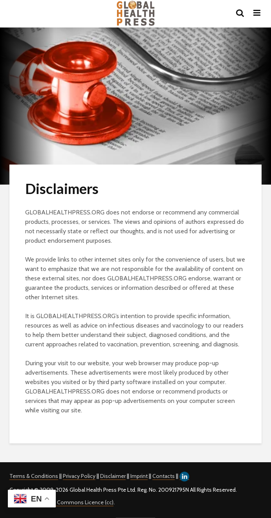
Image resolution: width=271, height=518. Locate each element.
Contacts (163, 476)
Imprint (139, 476)
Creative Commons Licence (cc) (75, 502)
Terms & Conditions (33, 476)
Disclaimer (113, 476)
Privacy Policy (79, 476)
